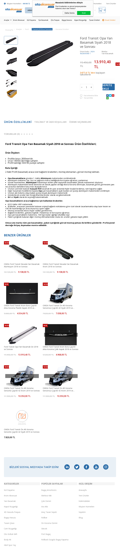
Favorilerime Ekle (89, 96)
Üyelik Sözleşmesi (11, 493)
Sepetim (82, 429)
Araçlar (6, 20)
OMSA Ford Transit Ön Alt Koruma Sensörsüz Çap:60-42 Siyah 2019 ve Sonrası (19, 306)
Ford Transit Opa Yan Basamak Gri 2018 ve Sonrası (59, 306)
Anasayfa (83, 407)
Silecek (44, 445)
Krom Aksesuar (19, 20)
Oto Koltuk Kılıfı (10, 451)
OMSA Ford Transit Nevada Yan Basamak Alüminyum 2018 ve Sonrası (20, 265)
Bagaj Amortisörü (48, 407)
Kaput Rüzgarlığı (80, 20)
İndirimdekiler (84, 418)
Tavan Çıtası (9, 440)
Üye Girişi (8, 498)
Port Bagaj (46, 451)
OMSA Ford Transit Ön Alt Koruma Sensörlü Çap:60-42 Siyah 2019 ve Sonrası (94, 347)
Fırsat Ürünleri (110, 20)
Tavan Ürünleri (94, 20)
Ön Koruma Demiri (49, 440)
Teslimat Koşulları (11, 482)
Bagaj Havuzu (67, 20)
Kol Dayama (31, 20)
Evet (84, 13)
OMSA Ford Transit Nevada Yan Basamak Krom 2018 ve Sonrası (55, 265)
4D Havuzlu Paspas (12, 429)
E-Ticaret (52, 544)
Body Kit (7, 456)
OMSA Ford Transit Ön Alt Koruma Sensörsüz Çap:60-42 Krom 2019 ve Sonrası (57, 347)
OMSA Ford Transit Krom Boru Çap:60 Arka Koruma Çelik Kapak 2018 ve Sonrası (96, 306)
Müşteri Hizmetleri (94, 3)
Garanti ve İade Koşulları (14, 509)
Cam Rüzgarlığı (10, 445)
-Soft (46, 544)
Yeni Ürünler (111, 3)
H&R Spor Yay (10, 462)
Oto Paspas (55, 20)
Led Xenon (8, 467)
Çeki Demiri (46, 418)
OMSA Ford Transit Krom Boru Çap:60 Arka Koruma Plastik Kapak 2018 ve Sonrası (96, 265)
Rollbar (44, 434)
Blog (81, 434)
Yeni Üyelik (8, 487)
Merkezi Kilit (46, 412)
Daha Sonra (69, 13)
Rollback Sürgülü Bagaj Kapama (54, 456)
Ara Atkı (44, 423)
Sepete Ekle (107, 87)
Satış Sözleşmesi (11, 504)
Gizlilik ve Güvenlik (11, 515)
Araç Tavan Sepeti (49, 429)
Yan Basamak (43, 20)
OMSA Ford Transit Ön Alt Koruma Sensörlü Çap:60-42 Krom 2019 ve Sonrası (18, 347)
